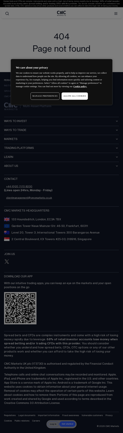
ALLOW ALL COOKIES (74, 96)
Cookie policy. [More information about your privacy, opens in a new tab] (80, 86)
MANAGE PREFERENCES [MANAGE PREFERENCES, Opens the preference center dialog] (45, 96)
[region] (61, 82)
